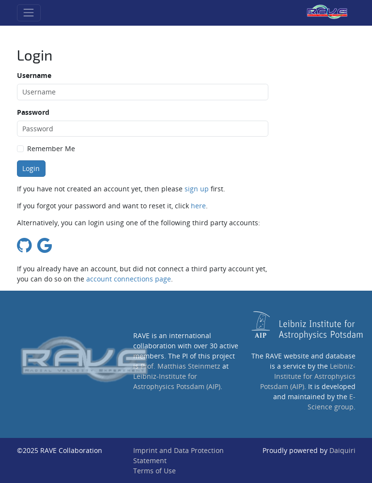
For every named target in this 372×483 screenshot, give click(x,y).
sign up (197, 188)
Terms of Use (154, 470)
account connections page (128, 278)
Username (34, 75)
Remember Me (51, 148)
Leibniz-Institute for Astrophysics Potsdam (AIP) (308, 376)
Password (33, 112)
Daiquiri (342, 450)
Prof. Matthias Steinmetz (180, 366)
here (198, 205)
